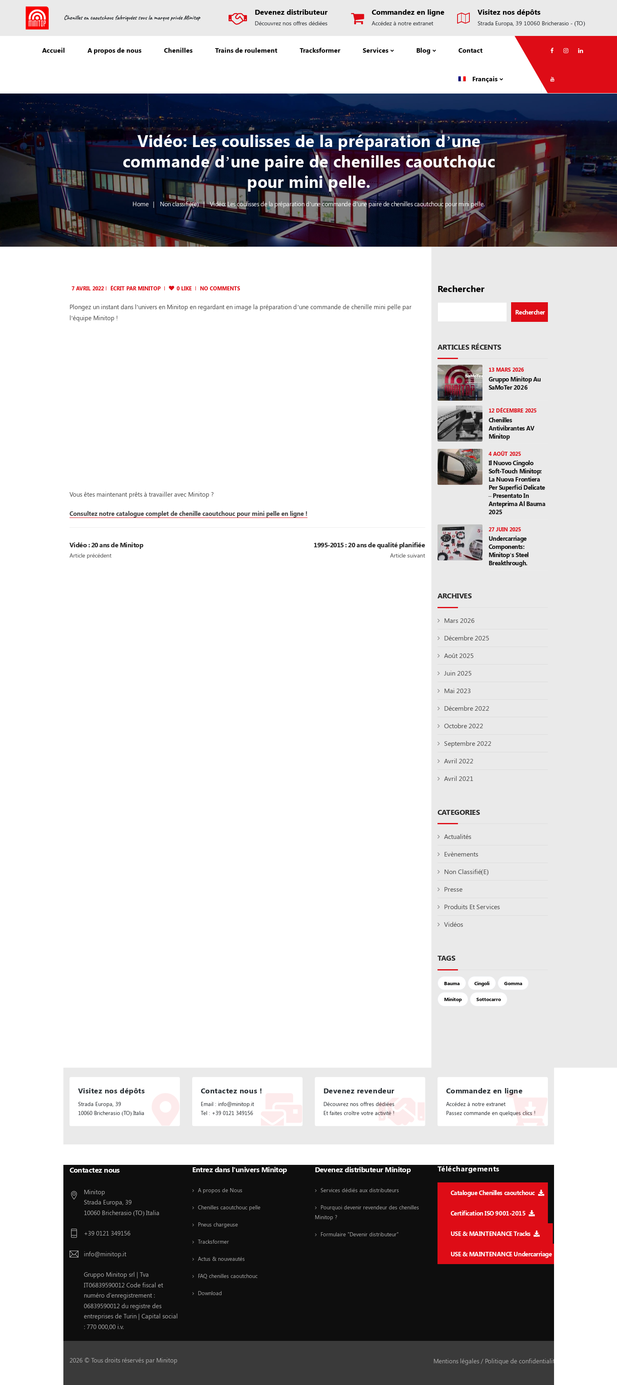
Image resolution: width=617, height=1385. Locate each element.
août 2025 (459, 655)
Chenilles (178, 50)
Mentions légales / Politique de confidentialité (495, 1361)
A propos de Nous (220, 1190)
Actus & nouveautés (221, 1258)
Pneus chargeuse (218, 1224)
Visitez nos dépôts (509, 12)
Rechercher (461, 288)
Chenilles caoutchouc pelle (229, 1207)
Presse (453, 889)
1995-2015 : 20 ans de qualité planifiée (369, 544)
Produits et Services (472, 906)
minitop (149, 288)
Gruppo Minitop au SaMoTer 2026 (515, 383)
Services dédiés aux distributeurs (360, 1190)
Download (210, 1292)
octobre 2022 (463, 725)
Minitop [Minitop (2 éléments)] (453, 999)
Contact (470, 50)
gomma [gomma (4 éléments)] (513, 983)
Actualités (457, 836)
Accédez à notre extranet (402, 23)
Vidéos (453, 924)
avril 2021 (458, 778)
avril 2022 (458, 760)
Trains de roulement (246, 50)
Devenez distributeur (291, 12)
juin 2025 (458, 673)
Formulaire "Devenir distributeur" (360, 1234)
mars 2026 (459, 620)
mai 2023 (457, 690)
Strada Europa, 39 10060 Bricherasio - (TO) (531, 23)
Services (375, 50)
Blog (423, 50)
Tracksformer (320, 50)
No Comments (220, 288)
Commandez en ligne (408, 12)
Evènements (461, 854)
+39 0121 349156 (107, 1233)
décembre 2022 (466, 708)
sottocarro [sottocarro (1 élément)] (488, 999)
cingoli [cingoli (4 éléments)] (481, 983)
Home (140, 204)
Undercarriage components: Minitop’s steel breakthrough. (509, 550)
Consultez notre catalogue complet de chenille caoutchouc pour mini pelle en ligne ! (188, 513)
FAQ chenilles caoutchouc (228, 1275)
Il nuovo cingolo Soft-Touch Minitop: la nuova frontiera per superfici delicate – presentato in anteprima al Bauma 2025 (517, 487)
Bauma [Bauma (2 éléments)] (452, 983)
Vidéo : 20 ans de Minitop (107, 544)
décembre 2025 (466, 637)
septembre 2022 (467, 743)
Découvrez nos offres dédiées (291, 23)
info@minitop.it (105, 1254)
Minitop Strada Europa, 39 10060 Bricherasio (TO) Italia (122, 1202)
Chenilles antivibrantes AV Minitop (511, 428)
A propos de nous (114, 50)
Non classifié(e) (179, 204)
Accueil (53, 50)
